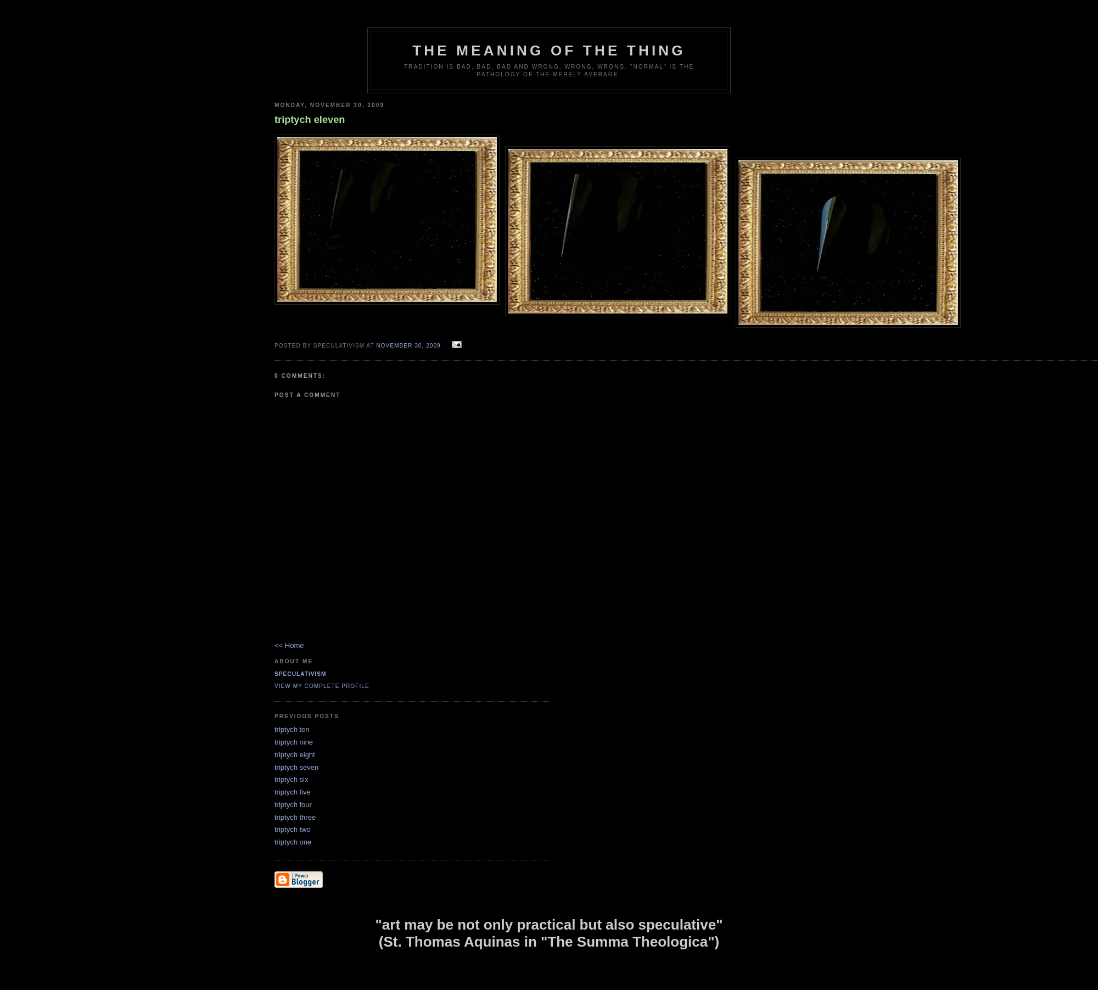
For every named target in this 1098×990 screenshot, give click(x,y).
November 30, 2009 (408, 346)
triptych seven (296, 767)
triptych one (292, 842)
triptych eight (294, 755)
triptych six (291, 779)
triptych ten (292, 729)
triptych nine (293, 742)
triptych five (292, 792)
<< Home (289, 645)
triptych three (295, 817)
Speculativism (300, 674)
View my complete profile (321, 686)
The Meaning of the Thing (548, 50)
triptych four (293, 805)
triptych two (292, 829)
